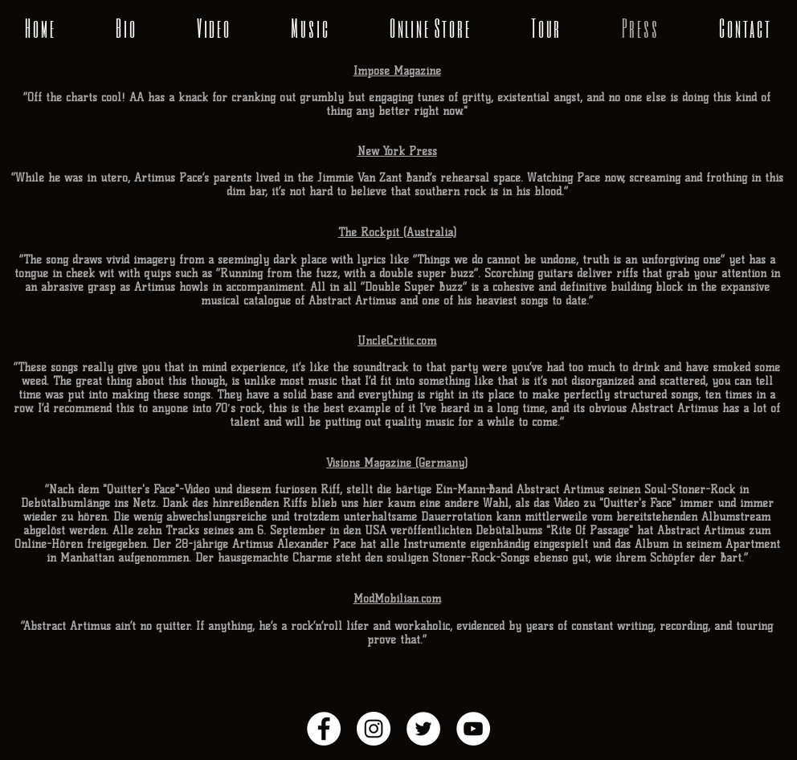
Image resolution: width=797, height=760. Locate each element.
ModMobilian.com (397, 599)
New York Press (397, 151)
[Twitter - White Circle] (423, 729)
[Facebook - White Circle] (324, 729)
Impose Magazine (397, 71)
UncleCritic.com (397, 341)
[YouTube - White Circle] (473, 729)
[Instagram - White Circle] (373, 729)
